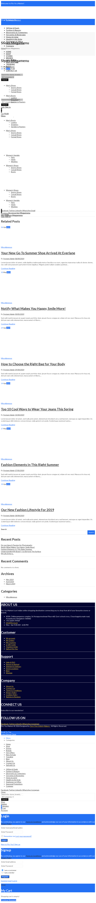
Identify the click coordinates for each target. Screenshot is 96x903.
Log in (4, 840)
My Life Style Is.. (7, 554)
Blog (8, 671)
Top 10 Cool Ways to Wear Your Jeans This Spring (37, 409)
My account (10, 638)
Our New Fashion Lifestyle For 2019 (27, 510)
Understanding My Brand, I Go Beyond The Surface (21, 551)
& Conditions (36, 822)
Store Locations (12, 669)
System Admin (9, 67)
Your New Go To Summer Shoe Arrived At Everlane (38, 253)
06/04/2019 (19, 259)
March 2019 (10, 584)
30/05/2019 (19, 314)
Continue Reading (8, 268)
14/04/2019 (19, 415)
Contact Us (10, 688)
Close (14, 734)
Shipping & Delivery (13, 666)
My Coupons (11, 642)
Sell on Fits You (12, 649)
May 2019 (10, 579)
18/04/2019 (19, 515)
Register (5, 877)
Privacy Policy (11, 693)
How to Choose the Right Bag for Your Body (33, 364)
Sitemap (9, 673)
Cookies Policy (11, 695)
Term (28, 822)
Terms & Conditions (14, 690)
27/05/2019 (19, 470)
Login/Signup (6, 734)
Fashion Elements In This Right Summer (30, 465)
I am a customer (9, 870)
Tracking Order (12, 647)
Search (4, 529)
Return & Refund (12, 664)
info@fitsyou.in (12, 623)
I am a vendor (8, 873)
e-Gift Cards (11, 645)
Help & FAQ (10, 662)
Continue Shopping (8, 900)
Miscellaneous (6, 247)
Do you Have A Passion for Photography (16, 545)
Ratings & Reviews (13, 697)
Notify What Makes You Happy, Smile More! (33, 308)
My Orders (10, 640)
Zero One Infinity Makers (40, 726)
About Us (10, 686)
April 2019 (10, 582)
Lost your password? (24, 836)
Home (3, 48)
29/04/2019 (19, 370)
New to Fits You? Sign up (10, 844)
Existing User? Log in (9, 881)
